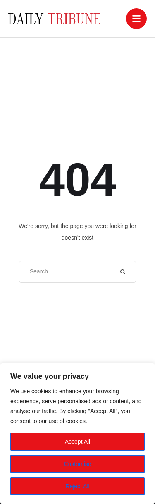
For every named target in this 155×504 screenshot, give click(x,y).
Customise (77, 464)
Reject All (77, 486)
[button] (136, 18)
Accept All (77, 441)
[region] (77, 433)
